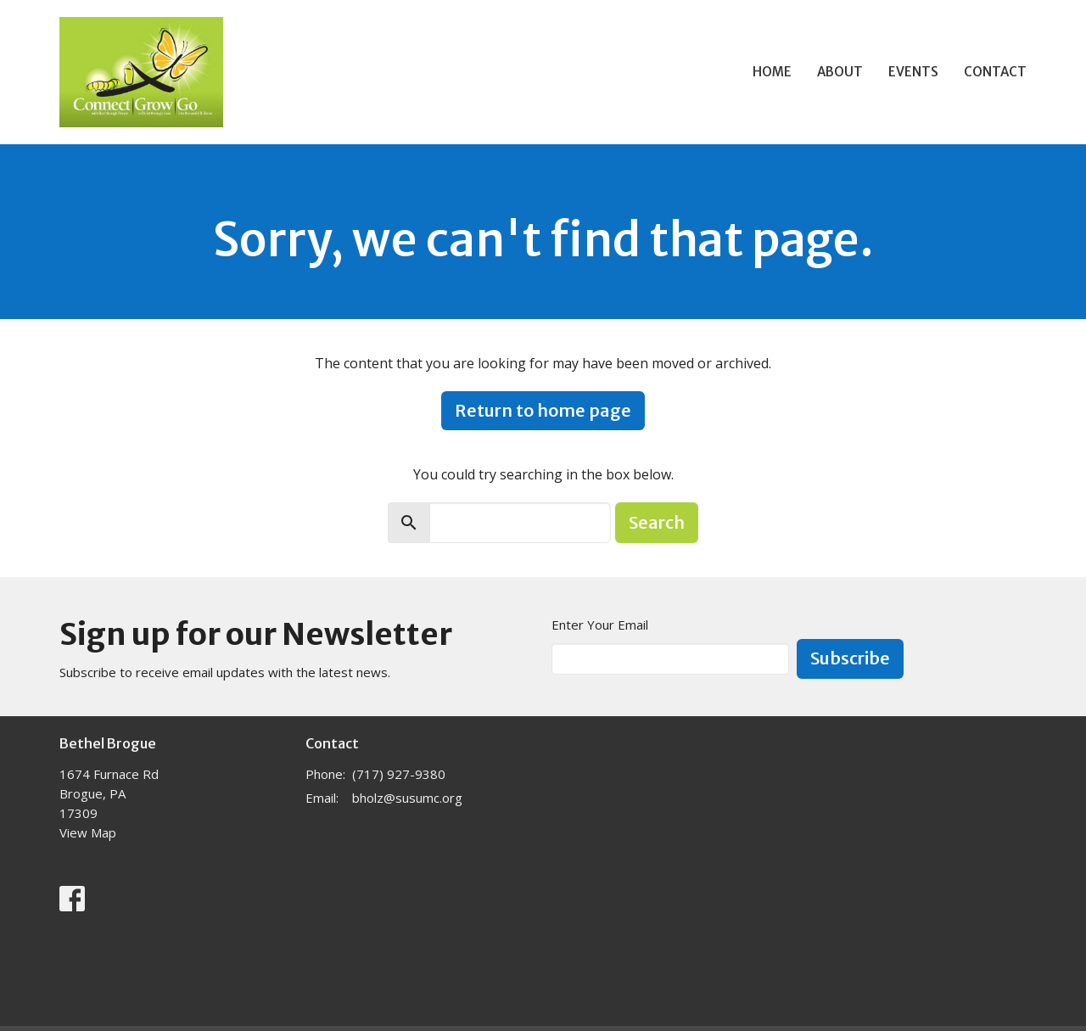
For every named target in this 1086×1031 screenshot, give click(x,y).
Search (657, 522)
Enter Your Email (599, 624)
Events (913, 72)
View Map (87, 832)
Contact (995, 72)
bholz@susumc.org (407, 797)
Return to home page (543, 410)
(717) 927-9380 (398, 773)
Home (772, 72)
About (840, 72)
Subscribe (850, 658)
